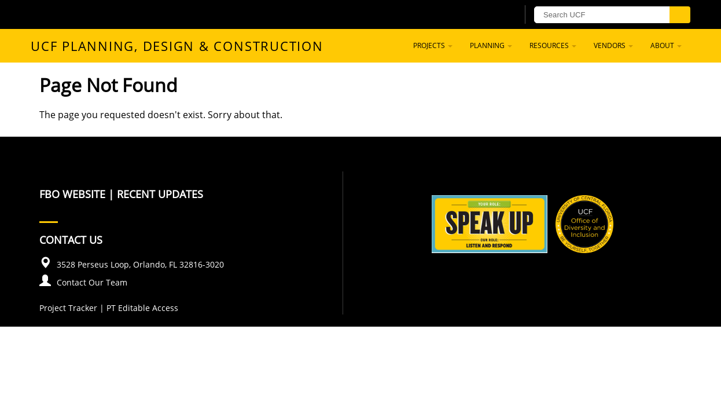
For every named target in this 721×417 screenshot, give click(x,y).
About (666, 45)
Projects (433, 45)
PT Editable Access (142, 307)
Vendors (613, 45)
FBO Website (72, 194)
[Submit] (680, 14)
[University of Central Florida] (124, 14)
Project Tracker (68, 307)
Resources (552, 45)
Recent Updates (160, 194)
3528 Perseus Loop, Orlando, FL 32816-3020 (140, 264)
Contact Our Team (92, 282)
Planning (491, 45)
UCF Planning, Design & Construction (177, 45)
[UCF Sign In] (480, 15)
